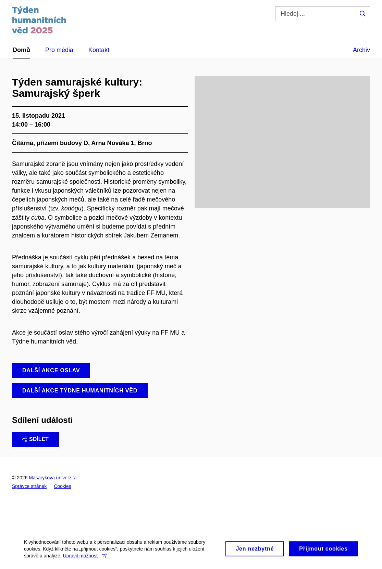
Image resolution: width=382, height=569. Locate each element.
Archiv (361, 50)
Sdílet (35, 439)
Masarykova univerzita (52, 477)
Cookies (62, 486)
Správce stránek (29, 486)
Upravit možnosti (85, 558)
